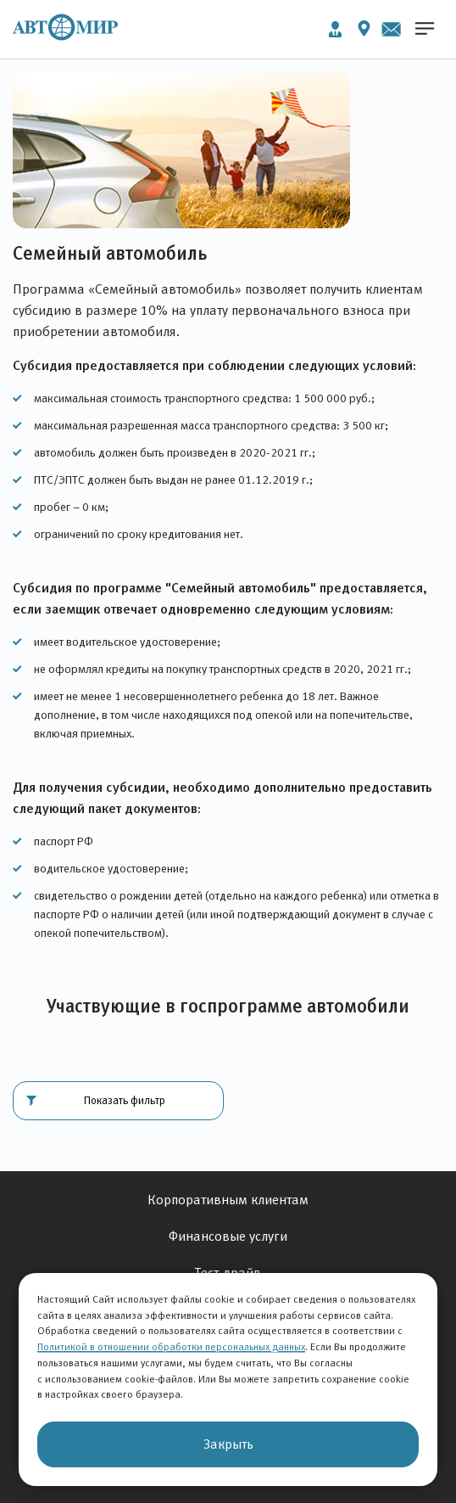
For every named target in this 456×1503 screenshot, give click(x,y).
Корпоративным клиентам (228, 1199)
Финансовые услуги (228, 1236)
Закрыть (228, 1444)
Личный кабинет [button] (335, 29)
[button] (118, 1100)
